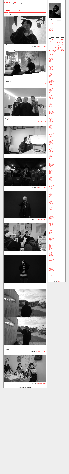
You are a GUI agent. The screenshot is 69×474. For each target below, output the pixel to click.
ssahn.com (10, 2)
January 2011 (51, 203)
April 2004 (50, 274)
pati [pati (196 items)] (62, 42)
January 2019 (51, 119)
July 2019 (50, 114)
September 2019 (51, 112)
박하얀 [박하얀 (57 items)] (59, 45)
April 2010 (50, 211)
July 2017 (50, 135)
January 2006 (51, 256)
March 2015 (50, 159)
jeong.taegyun (51, 29)
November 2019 (51, 110)
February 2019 (51, 118)
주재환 (7, 349)
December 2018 (51, 120)
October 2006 (51, 248)
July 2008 (50, 229)
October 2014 (51, 163)
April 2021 (50, 96)
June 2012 (50, 188)
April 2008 (50, 232)
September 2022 (51, 81)
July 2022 (50, 83)
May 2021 (50, 95)
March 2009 (50, 222)
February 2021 (51, 97)
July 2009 (50, 219)
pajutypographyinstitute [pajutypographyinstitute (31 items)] (53, 41)
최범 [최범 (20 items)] (50, 48)
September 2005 (51, 259)
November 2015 (51, 152)
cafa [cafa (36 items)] (49, 40)
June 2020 (50, 104)
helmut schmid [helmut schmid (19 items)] (58, 40)
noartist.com (57, 280)
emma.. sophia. (51, 27)
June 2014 (50, 167)
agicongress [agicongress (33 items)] (57, 39)
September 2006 (51, 249)
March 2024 (50, 65)
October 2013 (51, 174)
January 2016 (51, 150)
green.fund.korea (10, 118)
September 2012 (51, 185)
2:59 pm (38, 383)
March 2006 (50, 254)
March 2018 (50, 128)
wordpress (58, 281)
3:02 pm (37, 83)
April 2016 (50, 147)
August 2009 (51, 218)
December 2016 (51, 141)
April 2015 (50, 158)
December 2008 (51, 225)
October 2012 (51, 184)
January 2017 (51, 140)
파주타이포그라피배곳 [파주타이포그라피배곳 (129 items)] (56, 48)
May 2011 (50, 199)
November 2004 (51, 268)
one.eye (41, 46)
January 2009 (51, 224)
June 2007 (50, 241)
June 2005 (50, 262)
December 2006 (51, 246)
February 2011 (51, 202)
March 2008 (50, 233)
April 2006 (50, 253)
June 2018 (50, 125)
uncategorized (7, 10)
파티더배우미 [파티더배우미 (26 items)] (55, 50)
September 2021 (51, 92)
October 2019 (51, 111)
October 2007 (51, 237)
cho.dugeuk (51, 30)
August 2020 (51, 102)
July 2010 (50, 208)
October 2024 (51, 62)
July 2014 (50, 166)
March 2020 (50, 107)
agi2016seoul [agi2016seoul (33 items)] (52, 39)
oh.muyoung (51, 28)
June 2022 (50, 84)
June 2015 (50, 156)
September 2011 (51, 196)
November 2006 (51, 247)
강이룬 (7, 81)
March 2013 (50, 180)
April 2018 (50, 127)
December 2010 (51, 204)
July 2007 (50, 240)
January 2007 (51, 245)
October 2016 (51, 143)
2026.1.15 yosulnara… (52, 23)
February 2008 (51, 234)
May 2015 (50, 157)
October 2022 (51, 80)
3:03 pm (38, 46)
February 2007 (51, 244)
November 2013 (51, 173)
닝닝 (6, 44)
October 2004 (51, 269)
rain (49, 34)
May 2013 (50, 178)
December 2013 (51, 172)
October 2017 (51, 132)
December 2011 (51, 193)
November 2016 (51, 142)
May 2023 (50, 74)
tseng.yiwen (51, 26)
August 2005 (51, 260)
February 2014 (51, 170)
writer (18, 10)
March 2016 (50, 148)
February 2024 (51, 66)
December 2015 (51, 151)
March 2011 (50, 201)
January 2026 (51, 54)
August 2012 (51, 186)
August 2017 (51, 134)
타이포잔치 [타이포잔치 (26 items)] (53, 48)
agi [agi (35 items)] (49, 39)
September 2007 (51, 238)
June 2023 (50, 73)
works (14, 10)
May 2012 (50, 189)
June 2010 (50, 209)
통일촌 (9, 349)
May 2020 (50, 105)
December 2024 (51, 60)
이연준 (13, 81)
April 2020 (50, 106)
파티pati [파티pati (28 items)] (51, 50)
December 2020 (51, 99)
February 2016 (51, 149)
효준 (8, 44)
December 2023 (51, 68)
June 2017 (50, 136)
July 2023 (50, 72)
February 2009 (51, 223)
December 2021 (51, 89)
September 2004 (51, 270)
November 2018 (51, 121)
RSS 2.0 (50, 279)
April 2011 (50, 200)
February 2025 (51, 58)
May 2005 (50, 263)
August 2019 (51, 113)
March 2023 (50, 76)
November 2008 (51, 226)
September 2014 (51, 164)
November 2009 (51, 215)
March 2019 (50, 117)
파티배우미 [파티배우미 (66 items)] (60, 50)
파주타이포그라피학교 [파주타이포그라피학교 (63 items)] (58, 49)
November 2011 (51, 194)
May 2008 (50, 231)
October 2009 (51, 216)
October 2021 (51, 91)
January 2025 (51, 59)
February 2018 (51, 129)
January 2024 (51, 67)
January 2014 (51, 171)
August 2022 (51, 82)
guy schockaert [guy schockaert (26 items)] (53, 40)
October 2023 (51, 70)
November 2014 (51, 162)
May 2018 (50, 126)
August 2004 (51, 271)
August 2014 (51, 165)
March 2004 (50, 275)
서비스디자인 (10, 81)
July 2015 (50, 155)
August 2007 (51, 239)
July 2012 (50, 187)
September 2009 (51, 217)
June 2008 (50, 230)
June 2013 (50, 177)
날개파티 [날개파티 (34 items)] (62, 44)
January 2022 (51, 88)
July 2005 (50, 261)
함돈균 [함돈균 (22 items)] (56, 51)
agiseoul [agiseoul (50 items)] (62, 39)
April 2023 (50, 75)
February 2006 (51, 255)
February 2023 (51, 77)
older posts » (27, 385)
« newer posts (23, 385)
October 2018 (51, 122)
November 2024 (51, 61)
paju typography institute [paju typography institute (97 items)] (54, 42)
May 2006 (50, 252)
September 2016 (51, 144)
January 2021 (51, 98)
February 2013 (51, 181)
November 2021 (51, 90)
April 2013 (50, 179)
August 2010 (51, 207)
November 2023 (51, 69)
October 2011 (51, 195)
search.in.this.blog (51, 19)
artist (39, 83)
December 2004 (51, 267)
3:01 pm (38, 187)
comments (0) (44, 46)
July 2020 (50, 103)
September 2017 (51, 133)
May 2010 (50, 210)
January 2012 (51, 192)
